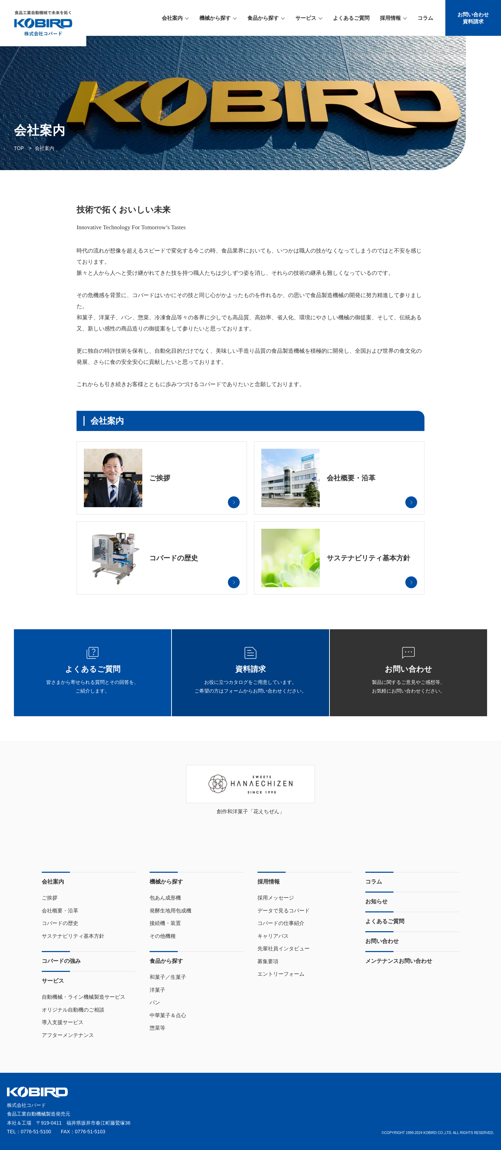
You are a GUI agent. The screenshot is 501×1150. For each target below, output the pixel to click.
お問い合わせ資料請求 (473, 17)
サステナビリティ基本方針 (73, 936)
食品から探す (263, 18)
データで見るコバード (283, 910)
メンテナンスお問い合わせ (398, 961)
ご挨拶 (49, 898)
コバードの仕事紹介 (280, 923)
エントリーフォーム (280, 974)
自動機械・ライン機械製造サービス (83, 997)
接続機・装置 (165, 923)
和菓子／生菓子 (168, 977)
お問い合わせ (382, 941)
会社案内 (172, 18)
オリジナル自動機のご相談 (73, 1010)
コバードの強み (61, 961)
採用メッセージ (275, 898)
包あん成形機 (165, 898)
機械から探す (215, 18)
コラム (425, 18)
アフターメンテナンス (68, 1035)
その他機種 (163, 936)
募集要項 (267, 961)
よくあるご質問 (351, 18)
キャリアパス (273, 936)
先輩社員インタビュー (283, 948)
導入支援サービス (63, 1022)
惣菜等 (157, 1028)
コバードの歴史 (60, 923)
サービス (305, 18)
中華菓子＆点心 (168, 1015)
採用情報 (390, 18)
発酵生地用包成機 (170, 910)
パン (155, 1002)
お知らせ (376, 901)
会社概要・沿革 (60, 910)
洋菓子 (157, 990)
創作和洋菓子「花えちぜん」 (251, 811)
